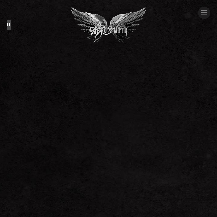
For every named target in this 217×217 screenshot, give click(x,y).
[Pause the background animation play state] (9, 24)
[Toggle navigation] (204, 13)
